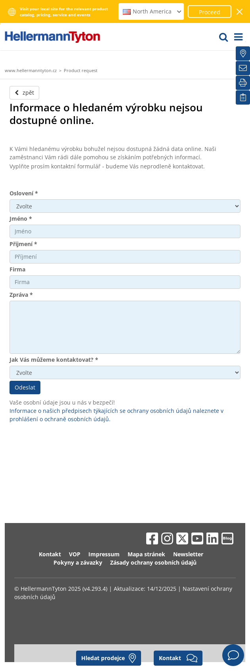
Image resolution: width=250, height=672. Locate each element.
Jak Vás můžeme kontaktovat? (54, 359)
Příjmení (23, 244)
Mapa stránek (146, 554)
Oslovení (24, 193)
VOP (74, 554)
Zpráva (21, 294)
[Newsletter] (243, 68)
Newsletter (188, 554)
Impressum (104, 554)
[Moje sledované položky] (243, 97)
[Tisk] (243, 83)
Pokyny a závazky (77, 562)
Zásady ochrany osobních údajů (153, 562)
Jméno (21, 218)
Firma (17, 269)
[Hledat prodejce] (243, 53)
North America (152, 11)
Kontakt (50, 554)
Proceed (209, 12)
